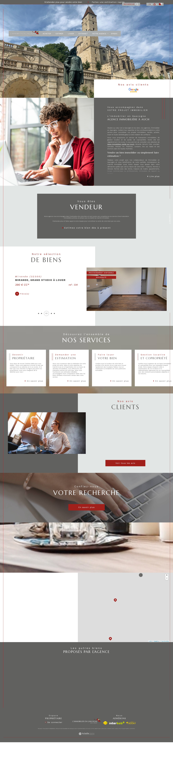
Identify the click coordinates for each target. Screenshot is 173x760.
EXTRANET (83, 9)
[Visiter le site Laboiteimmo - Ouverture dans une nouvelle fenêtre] (86, 736)
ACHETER (47, 9)
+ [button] (166, 575)
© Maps (156, 641)
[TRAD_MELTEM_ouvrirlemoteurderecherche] (131, 8)
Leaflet (150, 641)
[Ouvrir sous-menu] (108, 8)
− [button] (166, 578)
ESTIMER (59, 9)
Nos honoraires (80, 728)
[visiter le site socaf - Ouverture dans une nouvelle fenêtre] (131, 723)
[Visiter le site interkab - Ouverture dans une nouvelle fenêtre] (116, 723)
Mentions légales (100, 728)
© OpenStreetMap (164, 641)
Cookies (132, 728)
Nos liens (115, 728)
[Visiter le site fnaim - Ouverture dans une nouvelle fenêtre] (105, 723)
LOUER (71, 9)
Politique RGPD (124, 728)
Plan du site (90, 728)
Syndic (114, 9)
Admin (109, 728)
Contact (170, 219)
